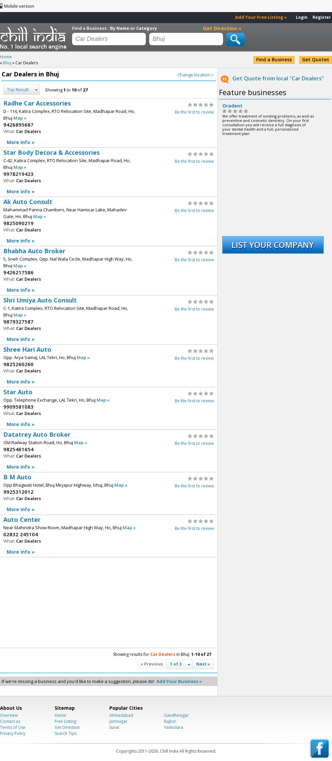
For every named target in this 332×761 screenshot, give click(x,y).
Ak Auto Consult (108, 221)
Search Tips (65, 733)
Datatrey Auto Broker (108, 451)
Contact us (10, 721)
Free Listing (65, 721)
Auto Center (108, 536)
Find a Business (274, 59)
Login (302, 17)
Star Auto (108, 408)
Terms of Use (12, 727)
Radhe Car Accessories (108, 123)
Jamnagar (118, 721)
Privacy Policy (12, 733)
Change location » (195, 75)
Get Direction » (222, 28)
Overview (9, 715)
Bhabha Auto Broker (108, 271)
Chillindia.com (34, 38)
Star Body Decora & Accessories (108, 172)
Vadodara (173, 727)
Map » (19, 118)
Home (60, 715)
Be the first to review (194, 112)
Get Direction (67, 727)
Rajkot (170, 721)
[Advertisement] (53, 602)
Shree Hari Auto (108, 366)
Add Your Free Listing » (261, 17)
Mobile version (19, 6)
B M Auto (108, 493)
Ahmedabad (121, 715)
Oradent (232, 106)
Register (322, 17)
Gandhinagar (176, 715)
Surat (114, 727)
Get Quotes (315, 59)
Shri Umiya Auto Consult (108, 320)
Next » (203, 664)
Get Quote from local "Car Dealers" (278, 78)
